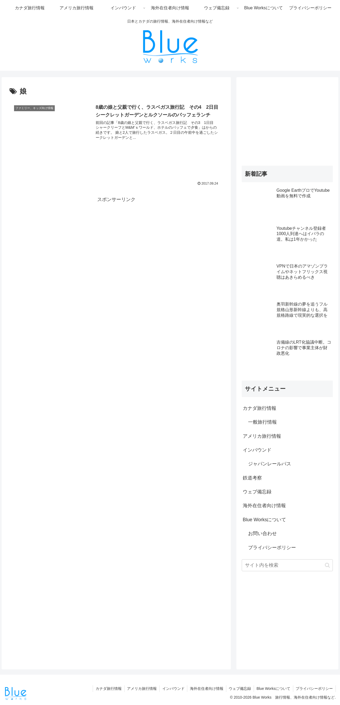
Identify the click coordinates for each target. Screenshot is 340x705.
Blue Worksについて (264, 519)
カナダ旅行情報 (259, 408)
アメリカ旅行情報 (262, 436)
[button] (327, 565)
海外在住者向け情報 (264, 505)
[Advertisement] (116, 241)
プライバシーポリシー (272, 547)
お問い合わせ (262, 533)
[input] (287, 565)
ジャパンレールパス (269, 463)
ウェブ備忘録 (257, 491)
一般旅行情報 (262, 422)
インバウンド (257, 450)
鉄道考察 (252, 478)
